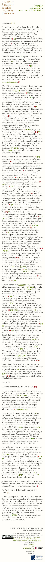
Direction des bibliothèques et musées (28, 547)
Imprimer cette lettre (36, 9)
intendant (37, 427)
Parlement (22, 395)
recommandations (9, 82)
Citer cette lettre (37, 7)
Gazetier (5, 454)
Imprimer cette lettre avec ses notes (31, 10)
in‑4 (35, 413)
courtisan (26, 271)
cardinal (23, 266)
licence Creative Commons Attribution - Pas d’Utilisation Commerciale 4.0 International (27, 538)
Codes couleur (38, 5)
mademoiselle (24, 284)
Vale (3, 373)
